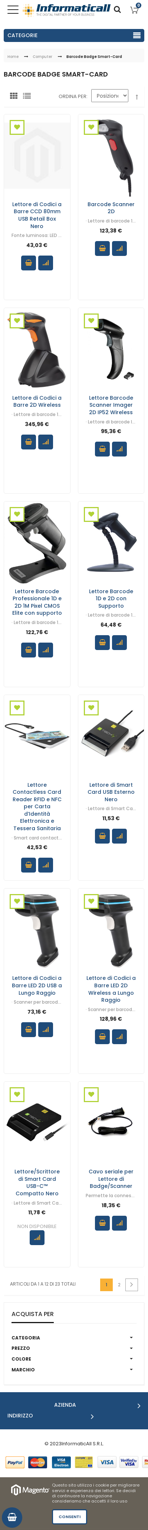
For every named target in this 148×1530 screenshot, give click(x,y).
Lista (28, 97)
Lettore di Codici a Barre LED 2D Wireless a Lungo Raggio (111, 989)
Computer (42, 56)
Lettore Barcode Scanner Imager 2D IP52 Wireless (111, 405)
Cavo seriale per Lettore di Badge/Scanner (111, 1179)
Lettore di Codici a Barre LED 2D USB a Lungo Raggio (37, 985)
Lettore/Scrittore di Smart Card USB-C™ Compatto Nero (37, 1182)
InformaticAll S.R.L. (83, 1443)
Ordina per (72, 96)
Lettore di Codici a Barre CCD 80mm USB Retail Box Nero (37, 215)
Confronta (45, 263)
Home (13, 56)
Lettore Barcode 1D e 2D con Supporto (111, 598)
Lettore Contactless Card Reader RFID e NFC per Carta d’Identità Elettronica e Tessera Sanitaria (37, 806)
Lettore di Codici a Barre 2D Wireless (37, 401)
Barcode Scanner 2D (111, 208)
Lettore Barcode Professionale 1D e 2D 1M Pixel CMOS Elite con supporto (37, 602)
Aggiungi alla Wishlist (17, 127)
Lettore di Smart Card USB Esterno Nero (111, 792)
